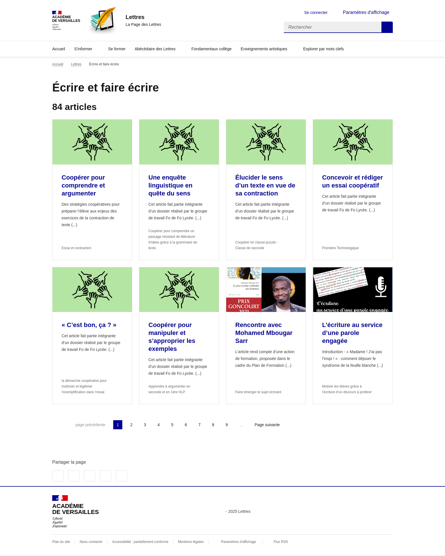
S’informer (83, 49)
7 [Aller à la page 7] (199, 424)
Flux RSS (281, 542)
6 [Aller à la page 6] (186, 424)
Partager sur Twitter (73, 476)
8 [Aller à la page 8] (213, 424)
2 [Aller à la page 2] (131, 424)
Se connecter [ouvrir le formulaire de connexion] (316, 12)
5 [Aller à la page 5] (172, 424)
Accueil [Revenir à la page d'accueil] (58, 49)
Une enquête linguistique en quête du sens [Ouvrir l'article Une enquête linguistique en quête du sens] (170, 185)
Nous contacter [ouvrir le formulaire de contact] (91, 542)
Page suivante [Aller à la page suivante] (267, 424)
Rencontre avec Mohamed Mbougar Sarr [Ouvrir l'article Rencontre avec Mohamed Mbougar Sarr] (264, 332)
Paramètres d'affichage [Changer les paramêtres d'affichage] (366, 12)
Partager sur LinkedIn (89, 476)
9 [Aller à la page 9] (227, 424)
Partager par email (105, 476)
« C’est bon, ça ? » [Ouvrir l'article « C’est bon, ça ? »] (90, 324)
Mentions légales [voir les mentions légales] (190, 542)
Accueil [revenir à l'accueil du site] (57, 64)
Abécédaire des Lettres (155, 49)
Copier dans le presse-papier (121, 476)
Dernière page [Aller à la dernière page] (298, 424)
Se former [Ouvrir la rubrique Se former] (116, 49)
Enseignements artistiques (264, 49)
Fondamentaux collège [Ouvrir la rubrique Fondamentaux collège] (211, 49)
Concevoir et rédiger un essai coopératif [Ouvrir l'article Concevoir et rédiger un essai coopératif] (352, 181)
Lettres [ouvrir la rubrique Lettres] (76, 64)
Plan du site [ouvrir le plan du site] (61, 542)
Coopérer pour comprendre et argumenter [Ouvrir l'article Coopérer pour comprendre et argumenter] (83, 185)
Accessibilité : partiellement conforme (140, 542)
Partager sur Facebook (58, 476)
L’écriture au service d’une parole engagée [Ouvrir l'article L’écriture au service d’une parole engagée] (352, 332)
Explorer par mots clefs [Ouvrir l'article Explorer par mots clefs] (323, 49)
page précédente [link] (90, 424)
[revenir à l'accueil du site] (143, 17)
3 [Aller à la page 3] (145, 424)
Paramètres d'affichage (238, 542)
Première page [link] (56, 424)
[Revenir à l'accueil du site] (75, 511)
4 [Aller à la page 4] (159, 424)
